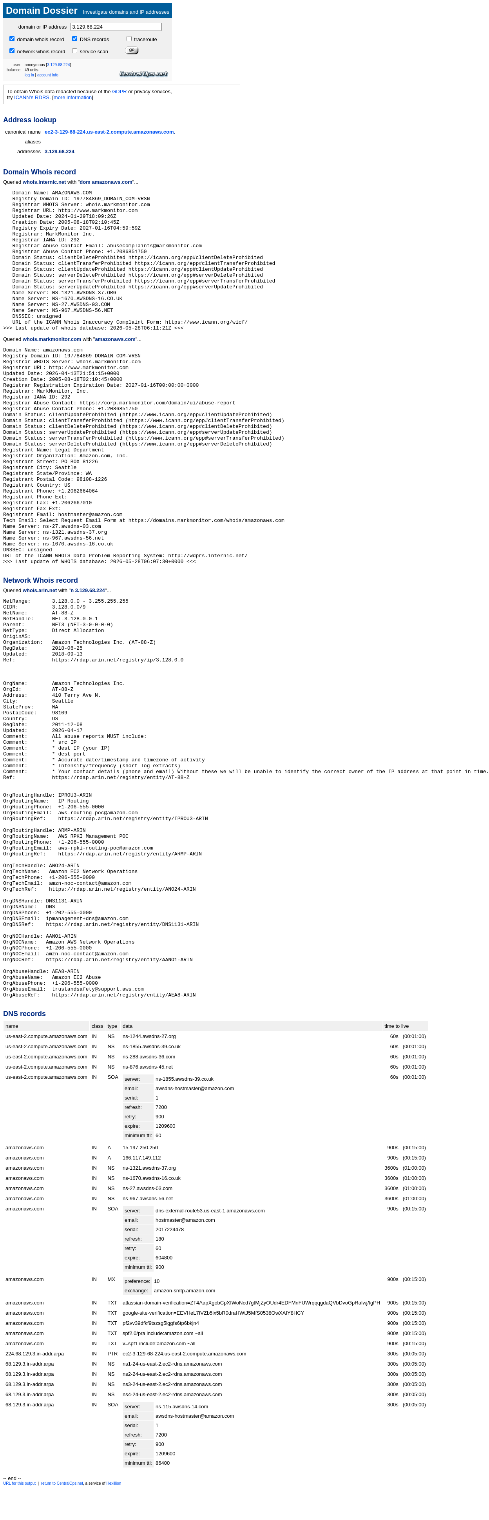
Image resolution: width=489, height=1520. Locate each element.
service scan (93, 51)
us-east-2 (98, 132)
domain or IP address (42, 27)
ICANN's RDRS (31, 97)
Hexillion (113, 1483)
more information (73, 97)
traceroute (145, 39)
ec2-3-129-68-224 (65, 132)
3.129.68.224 (58, 65)
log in (29, 75)
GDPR (119, 91)
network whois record (40, 51)
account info (47, 75)
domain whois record (40, 39)
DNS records (93, 39)
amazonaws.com (153, 132)
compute (121, 132)
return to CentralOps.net (62, 1483)
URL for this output (19, 1483)
